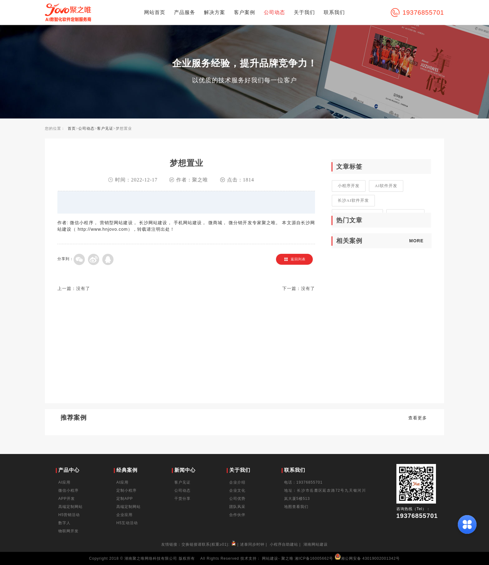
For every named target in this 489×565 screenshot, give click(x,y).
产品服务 (184, 12)
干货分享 (182, 498)
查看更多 (417, 418)
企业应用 (124, 515)
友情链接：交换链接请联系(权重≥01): (199, 544)
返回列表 (298, 259)
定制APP (124, 498)
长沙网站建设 (153, 222)
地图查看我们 (296, 507)
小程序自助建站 (284, 544)
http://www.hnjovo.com (103, 229)
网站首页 (154, 12)
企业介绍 (237, 482)
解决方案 (214, 12)
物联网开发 (68, 531)
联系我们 (334, 12)
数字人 (64, 523)
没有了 (83, 288)
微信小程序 (82, 222)
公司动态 (274, 12)
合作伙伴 (237, 515)
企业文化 (237, 490)
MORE (416, 240)
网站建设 (270, 558)
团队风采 (237, 507)
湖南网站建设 (315, 544)
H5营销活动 (69, 515)
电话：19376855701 (303, 482)
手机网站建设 (188, 222)
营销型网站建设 (116, 222)
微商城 (215, 222)
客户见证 (105, 128)
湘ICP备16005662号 (314, 558)
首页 (72, 128)
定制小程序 (126, 490)
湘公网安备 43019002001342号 (367, 558)
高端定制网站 (70, 507)
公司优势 (237, 498)
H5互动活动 (127, 523)
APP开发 (66, 498)
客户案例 (244, 12)
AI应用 (64, 482)
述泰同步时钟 (252, 544)
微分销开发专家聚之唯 (252, 222)
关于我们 (304, 12)
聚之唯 (287, 558)
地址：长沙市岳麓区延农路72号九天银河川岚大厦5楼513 (325, 494)
